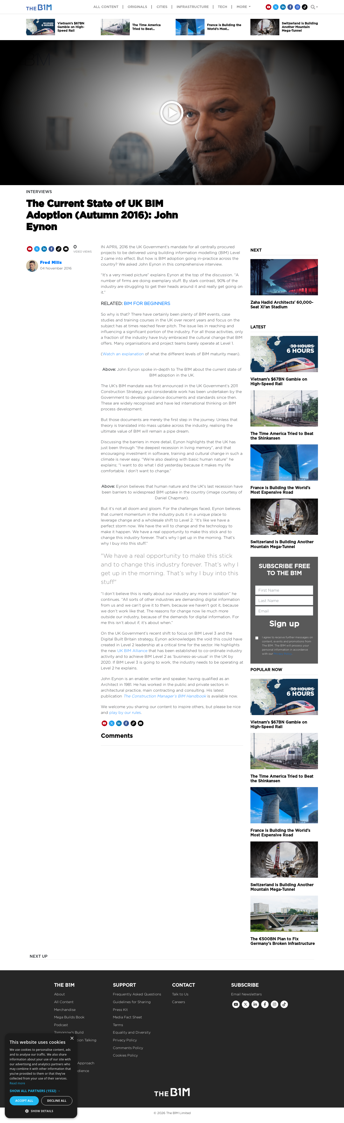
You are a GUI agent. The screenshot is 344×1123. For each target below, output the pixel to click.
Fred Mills (51, 262)
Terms (118, 1025)
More (242, 7)
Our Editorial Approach (74, 1063)
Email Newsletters (246, 994)
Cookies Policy (125, 1055)
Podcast (61, 1025)
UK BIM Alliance (132, 651)
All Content (64, 1002)
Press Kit (120, 1009)
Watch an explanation (123, 354)
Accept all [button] (24, 1101)
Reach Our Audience (71, 1070)
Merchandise (65, 1009)
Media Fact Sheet (127, 1017)
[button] (41, 1090)
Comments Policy (128, 1048)
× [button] (72, 1038)
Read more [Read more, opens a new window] (17, 1083)
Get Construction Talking (75, 1040)
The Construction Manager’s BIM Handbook (164, 696)
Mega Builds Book (69, 1017)
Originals (137, 7)
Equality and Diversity (132, 1032)
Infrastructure (193, 7)
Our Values (63, 1055)
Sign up (284, 623)
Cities (162, 7)
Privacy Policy (283, 653)
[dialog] (41, 1075)
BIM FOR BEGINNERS (147, 303)
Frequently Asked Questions (137, 994)
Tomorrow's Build (69, 1032)
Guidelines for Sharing (132, 1002)
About (59, 994)
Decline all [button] (57, 1101)
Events (60, 1048)
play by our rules (125, 712)
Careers (178, 1002)
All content (105, 7)
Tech (222, 7)
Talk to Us (180, 994)
